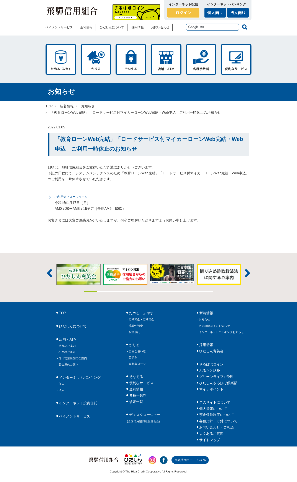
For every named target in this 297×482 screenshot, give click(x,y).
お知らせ (88, 106)
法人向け (238, 13)
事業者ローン (137, 364)
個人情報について (212, 409)
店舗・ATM (166, 59)
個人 (61, 383)
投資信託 (134, 332)
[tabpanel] (172, 274)
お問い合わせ (160, 27)
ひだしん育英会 (211, 351)
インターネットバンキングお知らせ (221, 332)
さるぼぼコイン (136, 12)
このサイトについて (214, 402)
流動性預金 (135, 325)
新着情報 (67, 106)
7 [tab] (168, 291)
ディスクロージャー (143, 418)
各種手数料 (201, 59)
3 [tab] (116, 291)
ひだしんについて (112, 27)
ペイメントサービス (59, 27)
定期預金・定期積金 (141, 319)
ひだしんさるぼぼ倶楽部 (217, 383)
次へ (247, 273)
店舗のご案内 (67, 346)
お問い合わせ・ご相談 (216, 427)
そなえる (131, 59)
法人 (61, 390)
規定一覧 (135, 402)
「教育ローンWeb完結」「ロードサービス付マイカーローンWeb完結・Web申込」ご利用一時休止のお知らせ (136, 112)
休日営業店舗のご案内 (72, 358)
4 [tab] (129, 291)
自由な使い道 (137, 351)
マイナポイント (211, 389)
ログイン (183, 13)
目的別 (132, 357)
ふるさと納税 (209, 370)
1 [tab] (90, 291)
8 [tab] (180, 291)
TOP (49, 106)
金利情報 (86, 27)
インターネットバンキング (79, 377)
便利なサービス (236, 59)
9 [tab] (193, 291)
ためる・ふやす (61, 59)
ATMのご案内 (66, 352)
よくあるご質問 (211, 433)
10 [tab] (206, 291)
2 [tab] (103, 291)
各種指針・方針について (217, 421)
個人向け (215, 13)
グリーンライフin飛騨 (215, 376)
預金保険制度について (216, 415)
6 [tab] (155, 291)
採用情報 (138, 27)
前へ (49, 273)
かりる (96, 59)
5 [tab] (142, 291)
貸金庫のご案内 (68, 364)
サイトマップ (209, 440)
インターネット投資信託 (77, 403)
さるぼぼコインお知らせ (214, 325)
